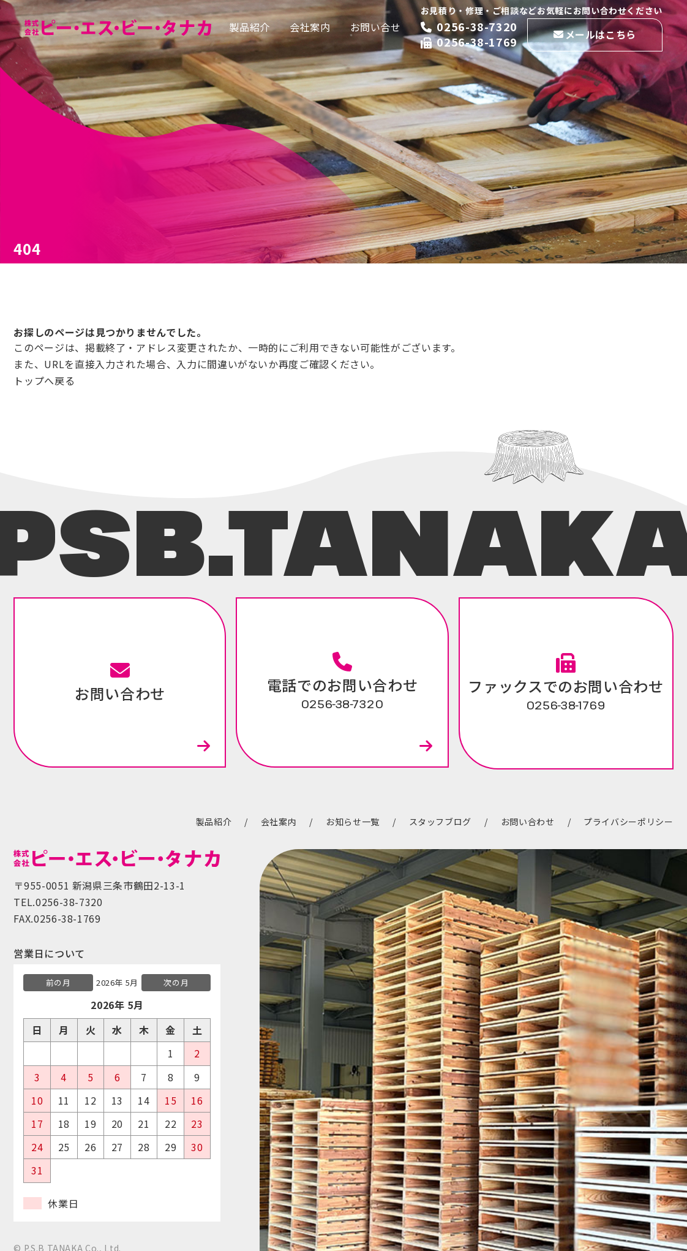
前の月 (58, 982)
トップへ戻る (44, 380)
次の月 (176, 982)
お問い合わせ (120, 682)
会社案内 (310, 27)
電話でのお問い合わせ (342, 682)
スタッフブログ (440, 821)
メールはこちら (600, 34)
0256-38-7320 (477, 26)
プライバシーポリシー (628, 821)
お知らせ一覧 (353, 821)
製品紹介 (249, 27)
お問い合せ (375, 27)
